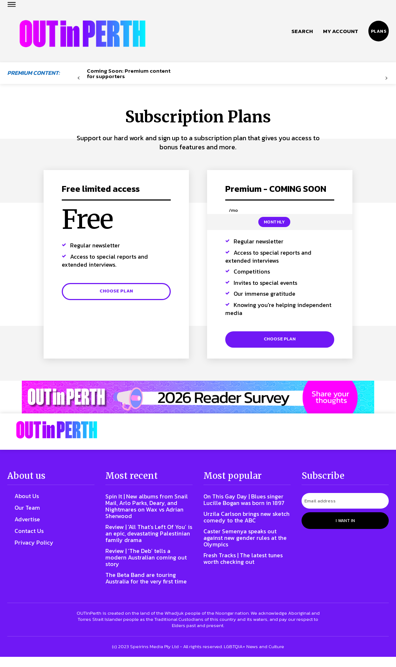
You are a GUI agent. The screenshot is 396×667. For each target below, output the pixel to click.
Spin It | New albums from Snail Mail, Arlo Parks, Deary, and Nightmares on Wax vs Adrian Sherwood (147, 509)
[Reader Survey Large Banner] (198, 402)
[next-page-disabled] (386, 78)
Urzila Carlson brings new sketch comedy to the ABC (243, 527)
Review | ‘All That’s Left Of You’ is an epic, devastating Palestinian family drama (145, 536)
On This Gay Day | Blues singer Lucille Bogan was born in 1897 (239, 506)
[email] (345, 504)
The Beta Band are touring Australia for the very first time (144, 584)
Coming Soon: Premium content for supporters (128, 73)
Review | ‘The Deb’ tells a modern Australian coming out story (144, 560)
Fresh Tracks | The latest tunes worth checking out (240, 568)
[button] (302, 31)
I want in (345, 523)
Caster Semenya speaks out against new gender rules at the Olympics (244, 547)
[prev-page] (78, 78)
